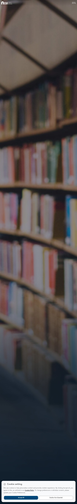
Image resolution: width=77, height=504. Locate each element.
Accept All (21, 497)
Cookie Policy (29, 490)
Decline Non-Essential (55, 497)
